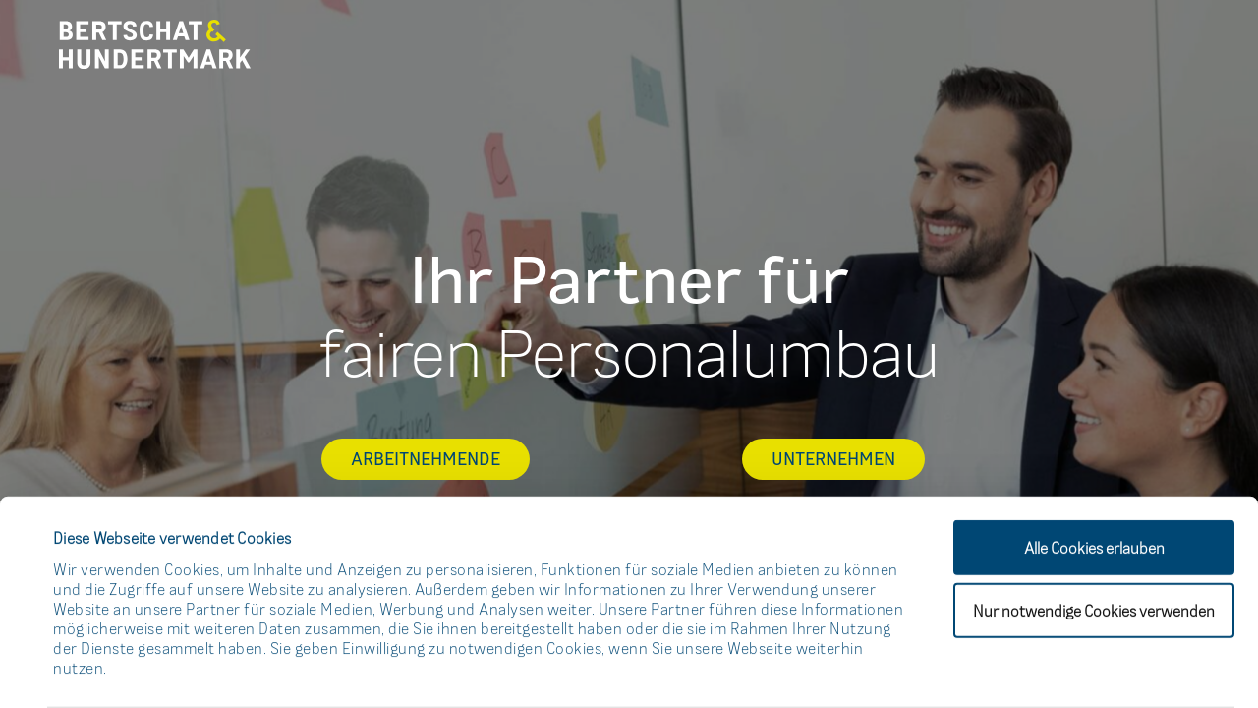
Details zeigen (860, 668)
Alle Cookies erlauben (1094, 449)
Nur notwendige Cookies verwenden (1094, 512)
